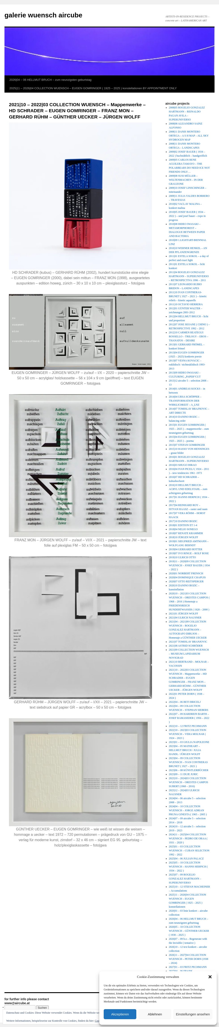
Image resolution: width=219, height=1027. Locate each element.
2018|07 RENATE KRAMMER (186, 533)
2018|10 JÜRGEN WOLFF (183, 537)
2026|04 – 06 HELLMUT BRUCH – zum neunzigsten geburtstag (50, 79)
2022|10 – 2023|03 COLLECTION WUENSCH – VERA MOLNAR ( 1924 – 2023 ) (187, 734)
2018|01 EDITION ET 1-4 (183, 525)
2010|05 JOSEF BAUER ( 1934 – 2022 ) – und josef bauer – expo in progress (187, 216)
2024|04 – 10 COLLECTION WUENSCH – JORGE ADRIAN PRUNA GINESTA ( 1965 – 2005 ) (188, 810)
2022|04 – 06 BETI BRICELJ (185, 701)
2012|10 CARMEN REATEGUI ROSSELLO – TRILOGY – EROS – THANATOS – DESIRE (188, 336)
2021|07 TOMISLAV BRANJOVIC (188, 641)
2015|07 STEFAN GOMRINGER (187, 444)
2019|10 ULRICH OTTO (182, 557)
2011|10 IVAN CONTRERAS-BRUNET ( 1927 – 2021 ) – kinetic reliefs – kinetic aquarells (188, 296)
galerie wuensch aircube (43, 15)
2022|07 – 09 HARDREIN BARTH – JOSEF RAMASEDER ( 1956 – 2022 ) (189, 718)
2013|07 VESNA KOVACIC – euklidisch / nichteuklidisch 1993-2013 (187, 364)
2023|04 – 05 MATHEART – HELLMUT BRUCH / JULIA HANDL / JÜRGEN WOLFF (185, 750)
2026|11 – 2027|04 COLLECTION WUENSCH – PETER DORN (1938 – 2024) (188, 959)
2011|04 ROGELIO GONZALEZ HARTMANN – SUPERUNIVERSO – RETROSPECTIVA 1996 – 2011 (189, 276)
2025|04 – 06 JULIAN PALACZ (186, 858)
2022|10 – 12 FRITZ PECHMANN (188, 726)
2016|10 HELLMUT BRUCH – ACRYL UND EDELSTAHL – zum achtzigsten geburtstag (188, 489)
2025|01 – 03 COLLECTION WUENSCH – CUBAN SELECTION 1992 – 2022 (189, 850)
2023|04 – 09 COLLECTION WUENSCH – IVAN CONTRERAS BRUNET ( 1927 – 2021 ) (188, 762)
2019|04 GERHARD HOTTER (185, 549)
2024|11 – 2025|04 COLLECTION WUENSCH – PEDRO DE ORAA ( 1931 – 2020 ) (188, 838)
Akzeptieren (120, 1014)
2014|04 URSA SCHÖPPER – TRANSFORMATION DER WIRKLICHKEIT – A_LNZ (185, 400)
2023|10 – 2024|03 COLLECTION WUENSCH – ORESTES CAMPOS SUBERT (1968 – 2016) (188, 782)
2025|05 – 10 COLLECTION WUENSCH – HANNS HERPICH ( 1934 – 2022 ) (188, 866)
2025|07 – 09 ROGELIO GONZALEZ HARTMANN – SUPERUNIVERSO (185, 878)
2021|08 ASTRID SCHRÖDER (186, 645)
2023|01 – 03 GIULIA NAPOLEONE (189, 742)
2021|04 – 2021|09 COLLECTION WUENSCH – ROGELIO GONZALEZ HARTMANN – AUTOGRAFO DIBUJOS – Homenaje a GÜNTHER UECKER (188, 629)
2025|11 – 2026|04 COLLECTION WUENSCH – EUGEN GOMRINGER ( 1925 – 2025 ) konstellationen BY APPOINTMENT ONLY (93, 88)
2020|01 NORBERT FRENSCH (186, 573)
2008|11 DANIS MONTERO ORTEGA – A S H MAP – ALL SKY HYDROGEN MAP (188, 135)
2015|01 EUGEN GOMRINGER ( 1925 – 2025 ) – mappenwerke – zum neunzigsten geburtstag (189, 428)
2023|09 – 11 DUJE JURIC (183, 774)
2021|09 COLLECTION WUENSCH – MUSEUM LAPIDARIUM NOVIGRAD (189, 653)
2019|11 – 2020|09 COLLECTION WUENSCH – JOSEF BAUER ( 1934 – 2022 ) (189, 565)
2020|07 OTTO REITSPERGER (186, 581)
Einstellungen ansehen (193, 1014)
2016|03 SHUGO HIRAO (183, 465)
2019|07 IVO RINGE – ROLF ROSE (189, 553)
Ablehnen (155, 1014)
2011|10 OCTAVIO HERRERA (186, 304)
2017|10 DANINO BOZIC (183, 521)
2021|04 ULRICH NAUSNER (185, 617)
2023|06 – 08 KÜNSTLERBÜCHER (188, 770)
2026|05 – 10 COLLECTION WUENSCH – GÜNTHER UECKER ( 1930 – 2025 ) (189, 930)
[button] (210, 977)
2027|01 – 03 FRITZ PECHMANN (188, 967)
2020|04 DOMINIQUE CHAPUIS (187, 577)
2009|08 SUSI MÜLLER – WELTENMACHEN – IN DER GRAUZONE (186, 179)
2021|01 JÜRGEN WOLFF (183, 613)
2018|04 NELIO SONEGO (183, 529)
